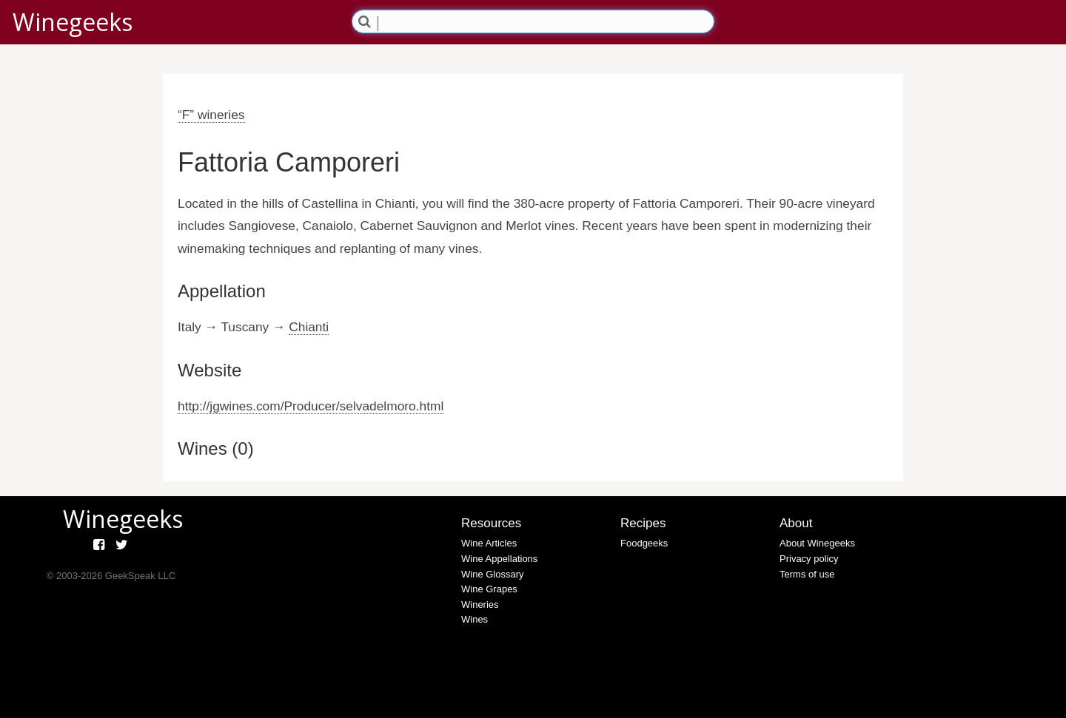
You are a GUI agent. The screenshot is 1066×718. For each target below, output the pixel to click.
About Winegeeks (817, 543)
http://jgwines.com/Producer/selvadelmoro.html (310, 406)
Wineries (480, 604)
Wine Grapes (489, 589)
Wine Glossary (492, 574)
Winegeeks (73, 22)
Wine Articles (489, 543)
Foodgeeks (644, 543)
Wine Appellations (499, 558)
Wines (474, 619)
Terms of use (807, 574)
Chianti (309, 326)
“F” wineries (211, 114)
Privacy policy (809, 558)
